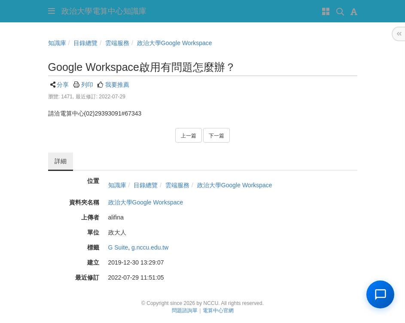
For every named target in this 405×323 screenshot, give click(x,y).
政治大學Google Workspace (174, 43)
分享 (63, 84)
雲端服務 (117, 43)
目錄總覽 (85, 43)
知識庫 (57, 43)
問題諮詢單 (185, 311)
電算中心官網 (218, 311)
